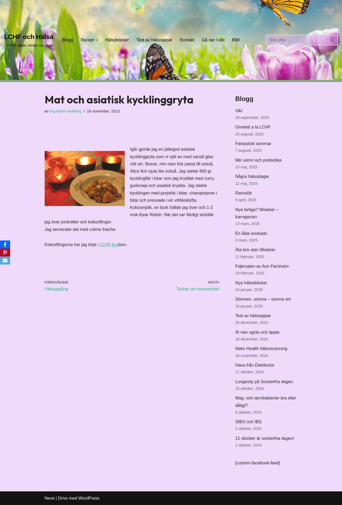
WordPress (88, 498)
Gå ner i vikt (213, 40)
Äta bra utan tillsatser (255, 249)
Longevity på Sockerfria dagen (264, 381)
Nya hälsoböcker (251, 283)
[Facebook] (5, 244)
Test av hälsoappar (154, 40)
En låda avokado (251, 233)
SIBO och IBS (248, 421)
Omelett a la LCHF (252, 127)
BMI (236, 40)
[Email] (5, 261)
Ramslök (243, 193)
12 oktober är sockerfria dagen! (264, 438)
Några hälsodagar (252, 176)
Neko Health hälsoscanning (261, 348)
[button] (97, 40)
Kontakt (187, 40)
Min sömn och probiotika (258, 160)
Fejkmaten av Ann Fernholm (262, 266)
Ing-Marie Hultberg (65, 111)
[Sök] (296, 40)
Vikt (238, 110)
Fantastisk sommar (253, 143)
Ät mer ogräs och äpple (257, 332)
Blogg (67, 40)
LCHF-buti (109, 244)
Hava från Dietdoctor (254, 365)
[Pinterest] (5, 252)
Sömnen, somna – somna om (263, 299)
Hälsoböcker (117, 40)
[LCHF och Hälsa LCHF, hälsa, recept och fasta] (28, 40)
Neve (50, 498)
